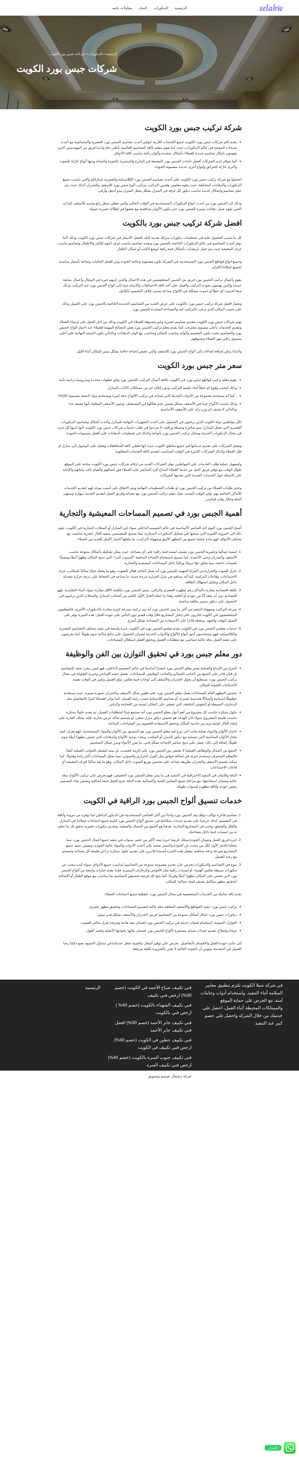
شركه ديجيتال (179, 1463)
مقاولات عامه (117, 7)
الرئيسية (186, 7)
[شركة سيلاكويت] (271, 7)
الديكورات (162, 7)
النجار (142, 7)
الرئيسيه (92, 1374)
